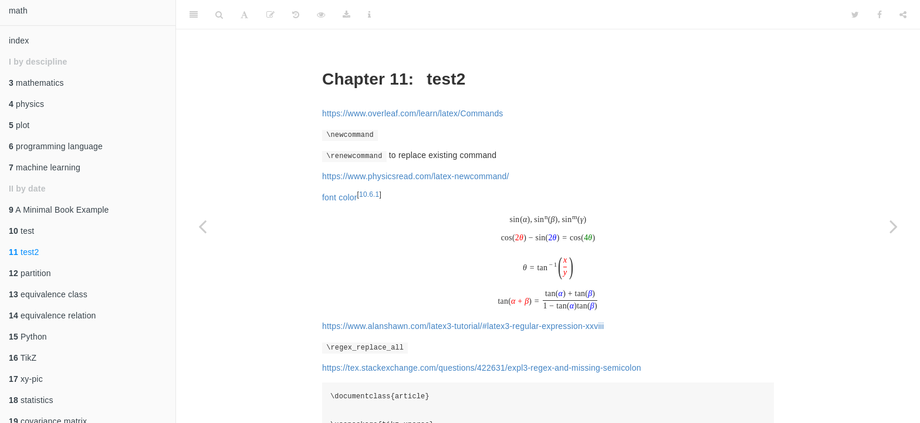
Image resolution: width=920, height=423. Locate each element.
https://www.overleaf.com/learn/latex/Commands (412, 113)
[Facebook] (879, 14)
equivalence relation (52, 315)
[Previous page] (202, 226)
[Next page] (893, 226)
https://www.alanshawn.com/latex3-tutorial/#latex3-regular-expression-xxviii (463, 326)
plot (19, 125)
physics (26, 104)
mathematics (36, 83)
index (19, 40)
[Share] (903, 14)
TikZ (22, 357)
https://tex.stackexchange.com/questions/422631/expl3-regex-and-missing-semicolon (481, 367)
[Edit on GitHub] (270, 14)
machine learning (44, 167)
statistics (31, 400)
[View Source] (321, 14)
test (21, 231)
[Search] (219, 14)
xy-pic (26, 379)
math (18, 10)
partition (30, 273)
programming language (56, 146)
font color (339, 197)
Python (28, 336)
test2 (24, 252)
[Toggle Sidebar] (194, 14)
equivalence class (48, 294)
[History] (295, 14)
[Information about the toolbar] (369, 14)
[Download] (346, 14)
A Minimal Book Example (59, 209)
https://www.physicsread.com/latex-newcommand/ (415, 176)
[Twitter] (855, 14)
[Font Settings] (244, 14)
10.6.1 (369, 194)
